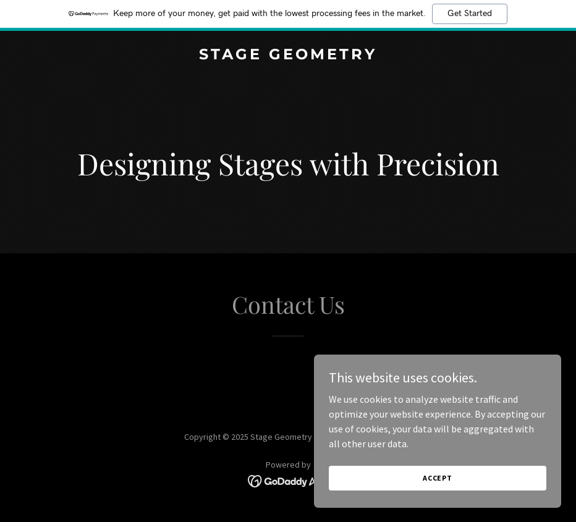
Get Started (469, 13)
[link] (288, 55)
